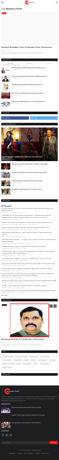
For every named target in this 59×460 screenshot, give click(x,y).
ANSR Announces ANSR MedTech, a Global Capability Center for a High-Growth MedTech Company (27, 233)
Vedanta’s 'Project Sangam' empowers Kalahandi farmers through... (29, 415)
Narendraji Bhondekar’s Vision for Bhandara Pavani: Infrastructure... (27, 47)
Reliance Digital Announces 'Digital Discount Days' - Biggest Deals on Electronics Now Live (27, 268)
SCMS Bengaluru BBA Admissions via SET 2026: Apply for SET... (29, 101)
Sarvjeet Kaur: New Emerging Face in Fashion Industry (27, 189)
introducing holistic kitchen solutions (11, 363)
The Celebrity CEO (6, 360)
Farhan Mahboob (44, 363)
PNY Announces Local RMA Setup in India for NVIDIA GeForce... (29, 68)
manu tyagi (52, 360)
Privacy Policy (45, 453)
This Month (29, 63)
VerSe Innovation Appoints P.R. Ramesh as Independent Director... (30, 76)
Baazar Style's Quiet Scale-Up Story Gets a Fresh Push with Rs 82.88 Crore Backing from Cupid (28, 263)
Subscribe (53, 442)
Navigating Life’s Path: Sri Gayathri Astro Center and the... (23, 339)
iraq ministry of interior (21, 356)
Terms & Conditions (29, 453)
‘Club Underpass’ (34, 356)
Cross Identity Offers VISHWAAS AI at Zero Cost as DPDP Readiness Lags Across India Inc (27, 258)
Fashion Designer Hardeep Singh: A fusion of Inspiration (27, 181)
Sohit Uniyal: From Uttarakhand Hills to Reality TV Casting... (28, 93)
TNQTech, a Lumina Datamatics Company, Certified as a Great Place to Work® (24, 285)
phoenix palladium (42, 360)
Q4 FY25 (27, 360)
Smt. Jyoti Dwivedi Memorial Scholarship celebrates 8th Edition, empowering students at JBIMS (29, 290)
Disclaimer (19, 453)
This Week (10, 63)
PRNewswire (12, 453)
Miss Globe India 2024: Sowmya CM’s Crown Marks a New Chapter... (30, 164)
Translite (33, 360)
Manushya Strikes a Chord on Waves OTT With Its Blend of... (27, 422)
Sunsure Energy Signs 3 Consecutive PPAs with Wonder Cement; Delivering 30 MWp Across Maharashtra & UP (27, 209)
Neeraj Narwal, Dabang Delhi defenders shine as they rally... (27, 407)
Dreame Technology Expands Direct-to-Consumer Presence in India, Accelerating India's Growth (29, 280)
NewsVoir (37, 453)
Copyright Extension (7, 367)
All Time (48, 63)
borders (35, 363)
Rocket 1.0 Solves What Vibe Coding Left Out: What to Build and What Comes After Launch (27, 222)
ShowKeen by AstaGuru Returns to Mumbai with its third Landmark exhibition (24, 246)
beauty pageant (27, 363)
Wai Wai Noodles (44, 356)
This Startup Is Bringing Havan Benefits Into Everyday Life (27, 84)
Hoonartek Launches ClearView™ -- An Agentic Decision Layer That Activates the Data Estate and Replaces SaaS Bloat (29, 240)
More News (4, 295)
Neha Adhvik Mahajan (7, 356)
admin (2, 50)
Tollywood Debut (17, 360)
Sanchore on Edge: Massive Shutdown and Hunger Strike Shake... (30, 172)
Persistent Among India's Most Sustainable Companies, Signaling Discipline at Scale (25, 227)
